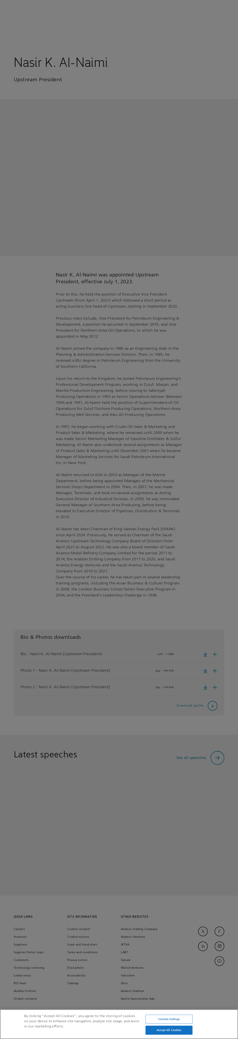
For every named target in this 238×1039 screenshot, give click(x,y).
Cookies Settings (169, 1020)
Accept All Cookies (169, 1031)
